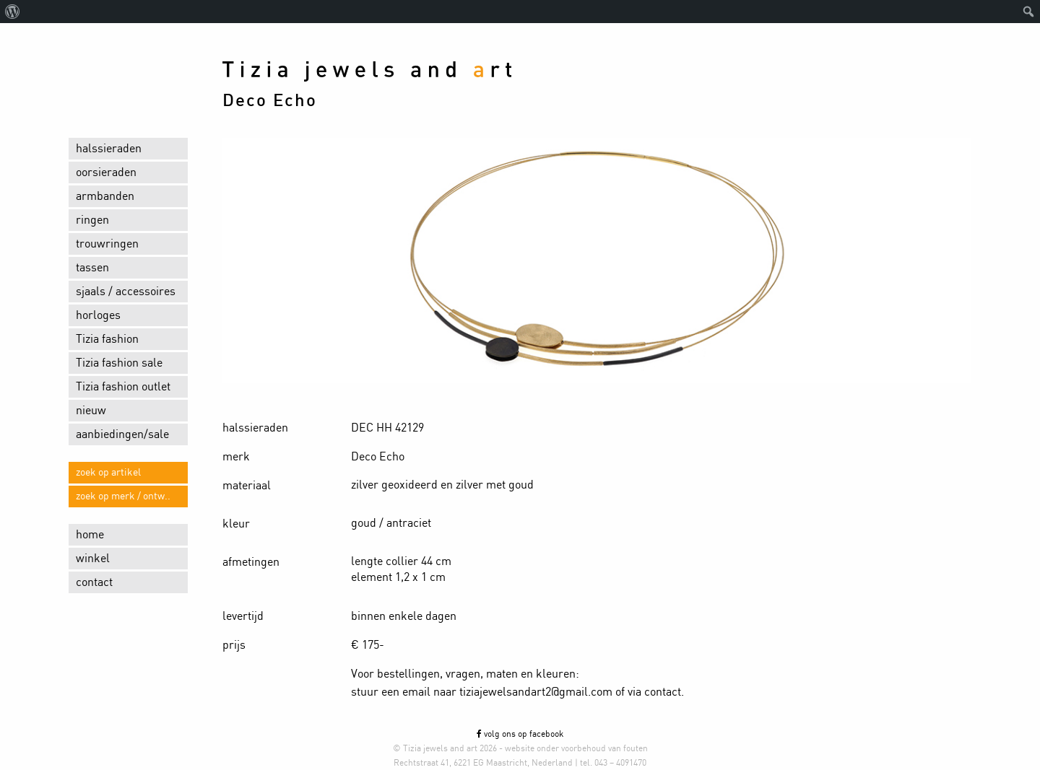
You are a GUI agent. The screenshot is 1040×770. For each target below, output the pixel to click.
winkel (93, 558)
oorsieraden (106, 172)
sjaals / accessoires (126, 291)
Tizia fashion (107, 339)
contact (94, 582)
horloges (98, 315)
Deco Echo (269, 101)
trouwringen (107, 244)
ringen (92, 220)
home (90, 535)
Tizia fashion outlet (123, 387)
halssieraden (109, 148)
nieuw (91, 410)
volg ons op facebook (520, 734)
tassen (92, 268)
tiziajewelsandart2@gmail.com (535, 692)
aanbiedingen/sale (122, 434)
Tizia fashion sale (119, 363)
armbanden (105, 196)
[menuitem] (12, 11)
